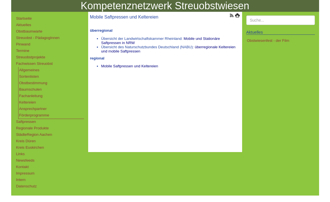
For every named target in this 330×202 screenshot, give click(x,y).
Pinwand (23, 44)
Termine (22, 51)
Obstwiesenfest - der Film (268, 40)
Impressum (25, 173)
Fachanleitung (31, 96)
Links (20, 154)
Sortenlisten (29, 76)
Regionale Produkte (32, 128)
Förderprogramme (34, 115)
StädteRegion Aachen (34, 134)
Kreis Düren (26, 141)
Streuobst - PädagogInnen (38, 38)
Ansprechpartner (33, 109)
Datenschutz (26, 186)
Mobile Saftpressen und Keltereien (129, 66)
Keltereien (27, 102)
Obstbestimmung (33, 83)
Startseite (24, 18)
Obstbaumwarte (29, 31)
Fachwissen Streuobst (34, 63)
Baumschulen (30, 89)
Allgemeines (29, 70)
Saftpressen (26, 122)
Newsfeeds (25, 160)
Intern (20, 180)
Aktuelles (23, 25)
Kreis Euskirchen (30, 147)
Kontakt (22, 167)
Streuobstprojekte (30, 57)
